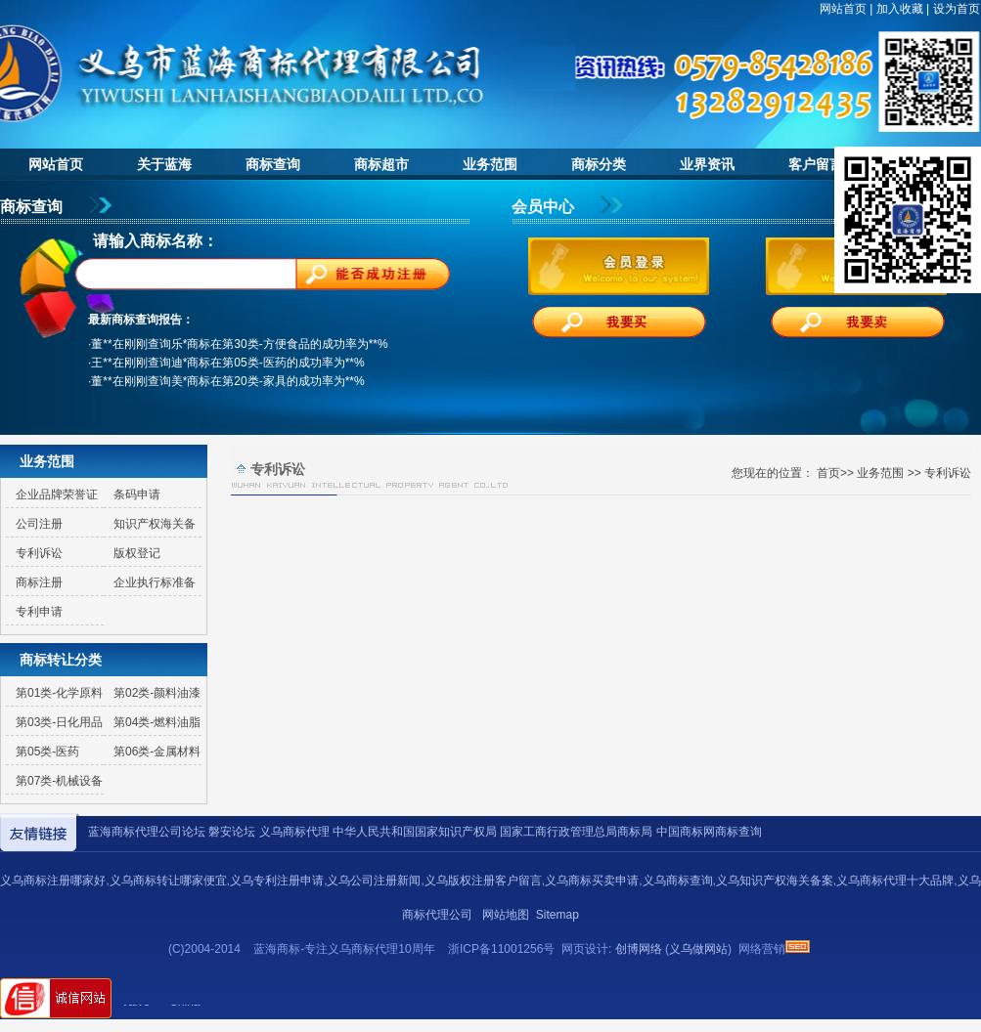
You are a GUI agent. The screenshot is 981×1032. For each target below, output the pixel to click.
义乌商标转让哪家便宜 (168, 880)
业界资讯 (707, 164)
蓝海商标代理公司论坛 (146, 831)
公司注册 (39, 524)
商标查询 (272, 164)
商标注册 (39, 582)
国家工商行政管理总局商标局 (576, 831)
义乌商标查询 (678, 880)
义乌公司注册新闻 (374, 880)
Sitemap (557, 915)
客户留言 (815, 164)
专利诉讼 (39, 553)
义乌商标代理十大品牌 (895, 880)
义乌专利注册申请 (277, 880)
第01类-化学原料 (59, 693)
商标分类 (598, 164)
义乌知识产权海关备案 (774, 880)
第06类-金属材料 (157, 751)
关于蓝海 (164, 164)
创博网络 (638, 949)
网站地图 (505, 915)
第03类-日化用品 (59, 722)
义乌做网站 (698, 949)
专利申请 (39, 612)
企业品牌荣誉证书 (52, 498)
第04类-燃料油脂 (157, 722)
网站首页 (843, 9)
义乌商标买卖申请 (592, 880)
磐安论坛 (231, 831)
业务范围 (490, 164)
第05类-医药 (47, 751)
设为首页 (956, 9)
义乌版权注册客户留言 (483, 880)
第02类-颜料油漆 (157, 693)
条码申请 (136, 494)
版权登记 (136, 553)
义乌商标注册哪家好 (53, 880)
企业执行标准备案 (150, 586)
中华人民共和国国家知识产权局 (415, 831)
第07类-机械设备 (59, 781)
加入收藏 (899, 9)
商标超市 (381, 164)
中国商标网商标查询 (709, 831)
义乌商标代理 (294, 831)
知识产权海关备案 (150, 527)
